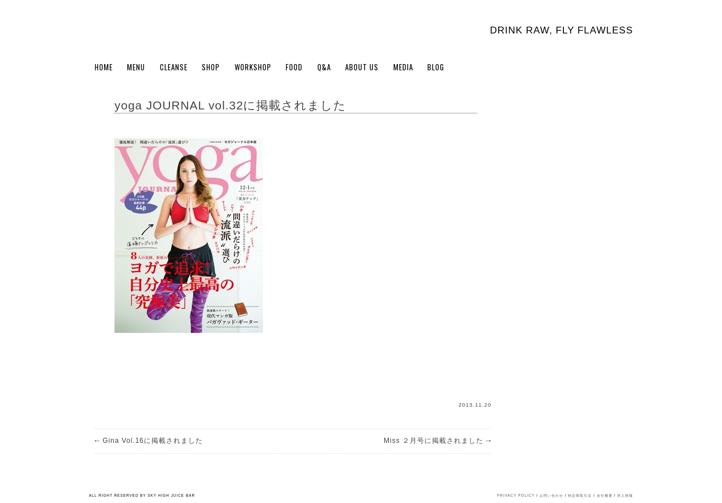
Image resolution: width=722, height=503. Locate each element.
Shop (211, 67)
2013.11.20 (474, 404)
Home (104, 67)
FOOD (294, 67)
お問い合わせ (551, 495)
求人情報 (625, 495)
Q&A (324, 67)
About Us (362, 67)
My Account (607, 69)
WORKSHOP (253, 67)
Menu (136, 67)
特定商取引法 (580, 495)
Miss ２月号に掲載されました (437, 441)
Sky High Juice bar (139, 28)
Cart (626, 69)
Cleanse (174, 67)
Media (403, 67)
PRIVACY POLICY (516, 495)
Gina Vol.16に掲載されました (149, 441)
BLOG (435, 67)
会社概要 (605, 495)
